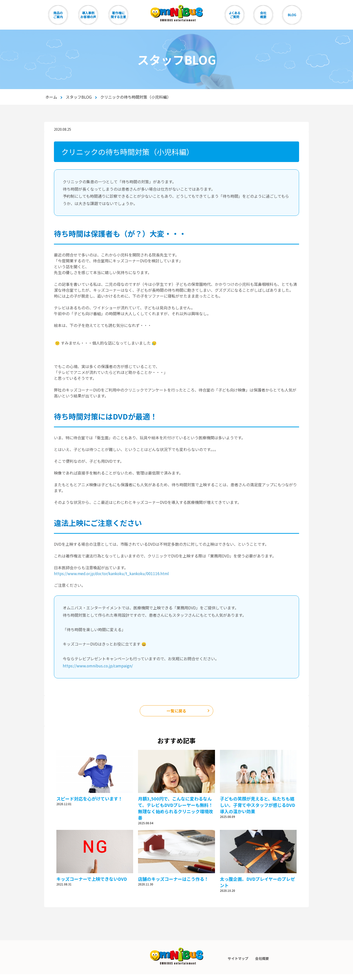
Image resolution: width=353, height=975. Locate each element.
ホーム (51, 97)
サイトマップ (237, 959)
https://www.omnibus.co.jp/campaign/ (98, 666)
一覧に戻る (176, 711)
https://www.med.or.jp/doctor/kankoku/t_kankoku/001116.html (113, 573)
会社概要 (262, 959)
